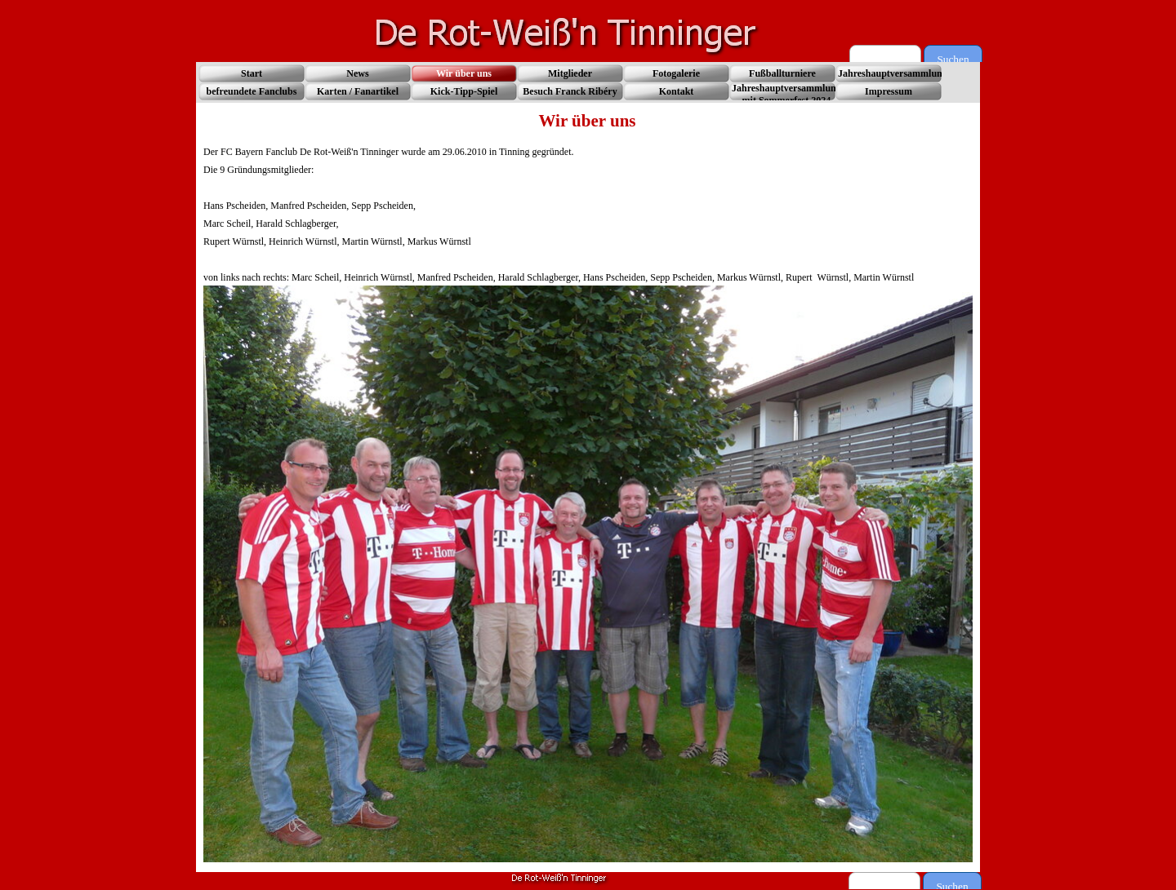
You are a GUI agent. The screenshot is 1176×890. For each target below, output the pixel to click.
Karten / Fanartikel (358, 91)
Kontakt (676, 91)
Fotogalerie (676, 73)
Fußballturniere (782, 73)
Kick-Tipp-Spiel (463, 91)
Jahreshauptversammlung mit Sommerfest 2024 (786, 94)
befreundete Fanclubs (252, 91)
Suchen (953, 59)
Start (251, 73)
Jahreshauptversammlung (892, 73)
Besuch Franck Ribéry (570, 91)
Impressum (888, 91)
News (357, 73)
